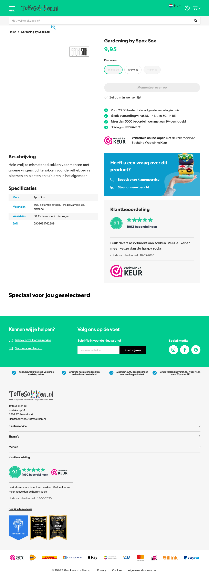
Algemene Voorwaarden (142, 570)
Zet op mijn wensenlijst (125, 97)
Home (12, 32)
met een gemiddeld (148, 121)
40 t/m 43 (133, 70)
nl (175, 6)
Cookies (117, 570)
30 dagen (125, 127)
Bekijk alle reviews (20, 509)
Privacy (101, 570)
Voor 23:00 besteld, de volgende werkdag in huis (145, 110)
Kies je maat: (111, 60)
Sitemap (86, 570)
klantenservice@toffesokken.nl (27, 419)
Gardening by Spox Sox (35, 32)
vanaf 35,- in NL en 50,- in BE (143, 116)
